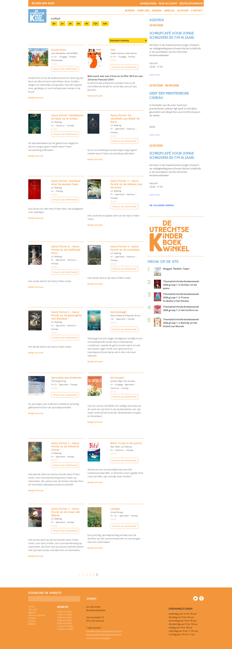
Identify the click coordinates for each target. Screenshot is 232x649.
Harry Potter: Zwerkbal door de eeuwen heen (65, 182)
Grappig (63, 56)
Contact (197, 10)
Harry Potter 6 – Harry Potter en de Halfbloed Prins (65, 250)
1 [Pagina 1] (83, 575)
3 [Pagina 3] (90, 575)
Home (31, 606)
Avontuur (60, 125)
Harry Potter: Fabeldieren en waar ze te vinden (67, 117)
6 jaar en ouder (64, 620)
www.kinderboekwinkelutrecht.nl (103, 634)
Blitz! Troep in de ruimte (126, 443)
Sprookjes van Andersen (66, 377)
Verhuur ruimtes (36, 615)
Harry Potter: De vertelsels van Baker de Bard (125, 119)
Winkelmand (148, 3)
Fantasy (72, 56)
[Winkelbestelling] (128, 40)
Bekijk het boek (35, 97)
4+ (70, 23)
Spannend (119, 128)
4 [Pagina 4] (93, 575)
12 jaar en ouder (65, 626)
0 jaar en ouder (64, 611)
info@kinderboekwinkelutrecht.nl (104, 631)
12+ (96, 23)
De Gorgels (117, 377)
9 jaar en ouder (64, 623)
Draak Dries (58, 49)
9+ (86, 23)
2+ (62, 23)
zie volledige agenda (161, 205)
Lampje (115, 508)
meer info (154, 74)
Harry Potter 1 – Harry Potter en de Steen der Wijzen (65, 512)
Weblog (169, 10)
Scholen (182, 10)
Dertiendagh (119, 312)
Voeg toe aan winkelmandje (65, 69)
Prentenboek (57, 60)
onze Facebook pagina (98, 638)
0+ (54, 23)
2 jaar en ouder (64, 614)
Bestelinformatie (191, 3)
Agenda (157, 10)
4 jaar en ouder (64, 617)
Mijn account (168, 3)
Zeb (113, 49)
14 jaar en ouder (65, 629)
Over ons (143, 10)
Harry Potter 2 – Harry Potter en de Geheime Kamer (65, 446)
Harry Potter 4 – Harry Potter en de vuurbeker (125, 248)
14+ (105, 23)
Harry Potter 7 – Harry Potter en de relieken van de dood (126, 184)
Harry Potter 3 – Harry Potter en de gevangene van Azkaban (66, 315)
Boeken (130, 10)
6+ (78, 23)
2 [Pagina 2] (87, 575)
